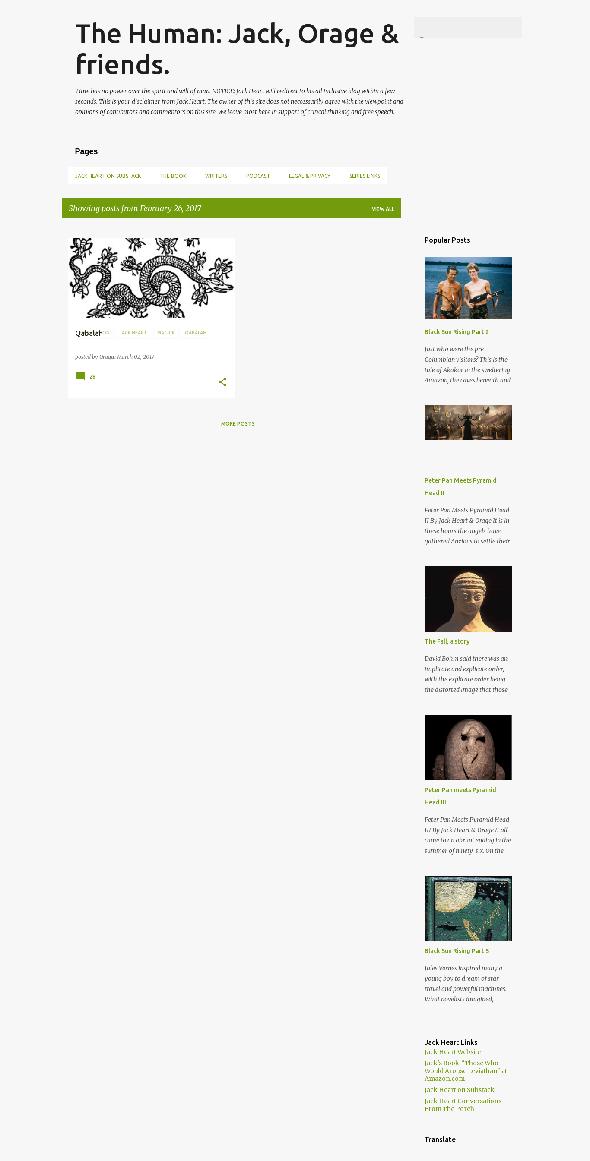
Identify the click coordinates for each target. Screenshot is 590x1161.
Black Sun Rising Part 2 (457, 331)
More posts (238, 423)
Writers (216, 176)
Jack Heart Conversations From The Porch (463, 1105)
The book (173, 176)
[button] (222, 382)
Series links (364, 176)
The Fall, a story (447, 641)
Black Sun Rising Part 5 (457, 950)
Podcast (258, 176)
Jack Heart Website (453, 1052)
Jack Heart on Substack (108, 176)
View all (383, 209)
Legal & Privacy (309, 176)
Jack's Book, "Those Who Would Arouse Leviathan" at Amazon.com (466, 1070)
